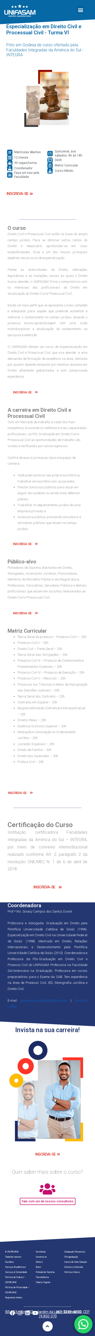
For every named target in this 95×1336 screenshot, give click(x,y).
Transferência (42, 1277)
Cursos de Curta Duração (75, 1262)
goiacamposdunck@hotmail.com (44, 1000)
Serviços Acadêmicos (15, 1267)
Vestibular (41, 1251)
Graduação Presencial (74, 1251)
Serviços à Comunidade (16, 1272)
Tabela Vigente (43, 1282)
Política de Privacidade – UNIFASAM (17, 1290)
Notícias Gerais (72, 1272)
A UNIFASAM (11, 1251)
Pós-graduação (71, 1257)
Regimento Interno (13, 1297)
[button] (81, 10)
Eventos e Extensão (73, 1267)
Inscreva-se (41, 1257)
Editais (39, 1262)
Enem (38, 1267)
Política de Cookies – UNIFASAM (15, 1280)
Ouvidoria (9, 1262)
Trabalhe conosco (13, 1257)
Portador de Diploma (45, 1272)
